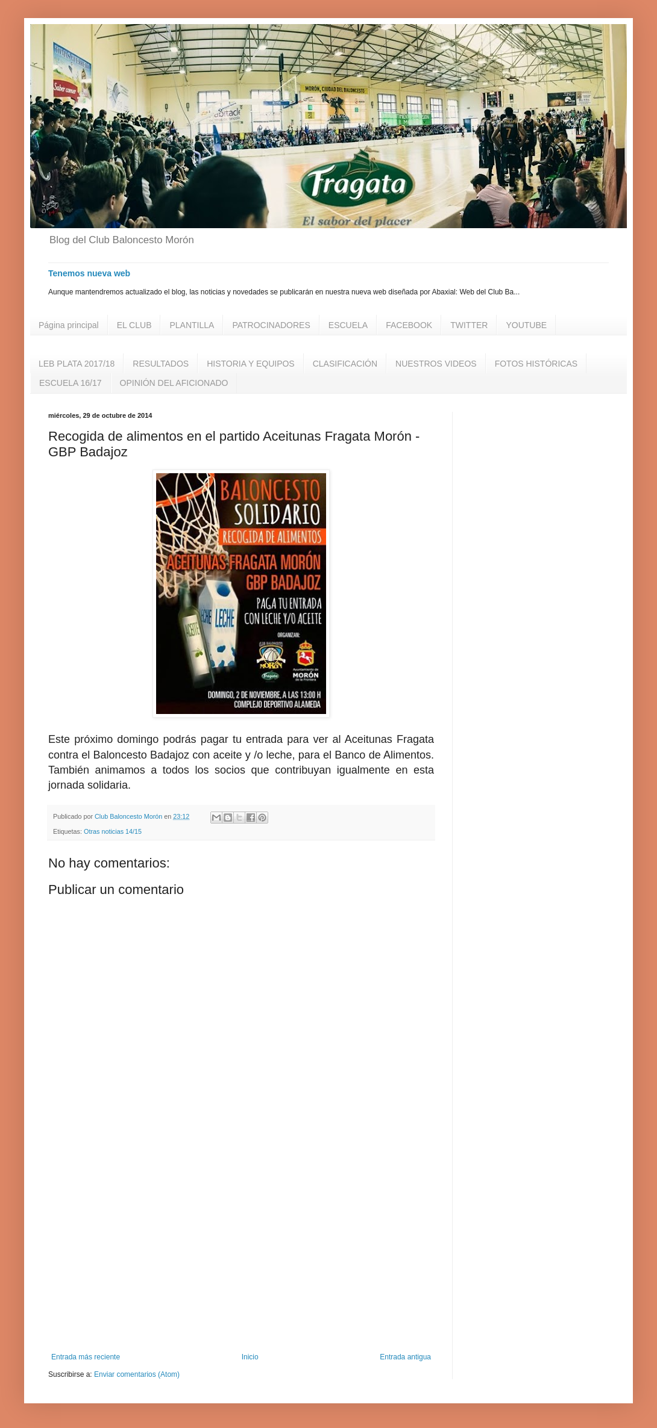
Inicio (250, 1357)
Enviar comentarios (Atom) (137, 1374)
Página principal (69, 325)
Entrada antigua (405, 1357)
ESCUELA (348, 325)
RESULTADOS (161, 363)
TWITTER (469, 325)
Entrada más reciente (85, 1357)
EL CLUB (134, 325)
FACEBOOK (409, 325)
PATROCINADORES (271, 325)
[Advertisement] (241, 1253)
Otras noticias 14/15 (113, 831)
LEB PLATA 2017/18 (77, 363)
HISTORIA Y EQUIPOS (251, 363)
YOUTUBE (526, 325)
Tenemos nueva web (89, 273)
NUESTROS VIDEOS (436, 363)
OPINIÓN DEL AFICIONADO (174, 383)
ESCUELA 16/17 (70, 383)
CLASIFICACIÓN (345, 363)
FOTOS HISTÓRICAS (536, 363)
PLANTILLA (191, 325)
